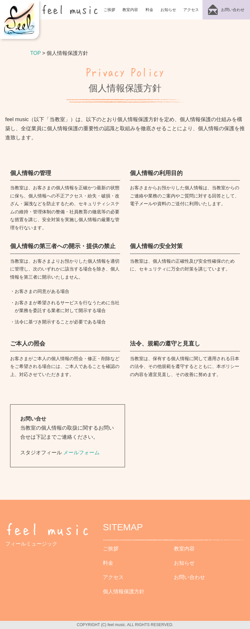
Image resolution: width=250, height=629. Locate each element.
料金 (149, 9)
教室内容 (130, 9)
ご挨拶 (109, 9)
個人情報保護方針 (124, 591)
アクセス (191, 9)
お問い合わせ (189, 577)
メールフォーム (81, 452)
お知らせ (168, 9)
